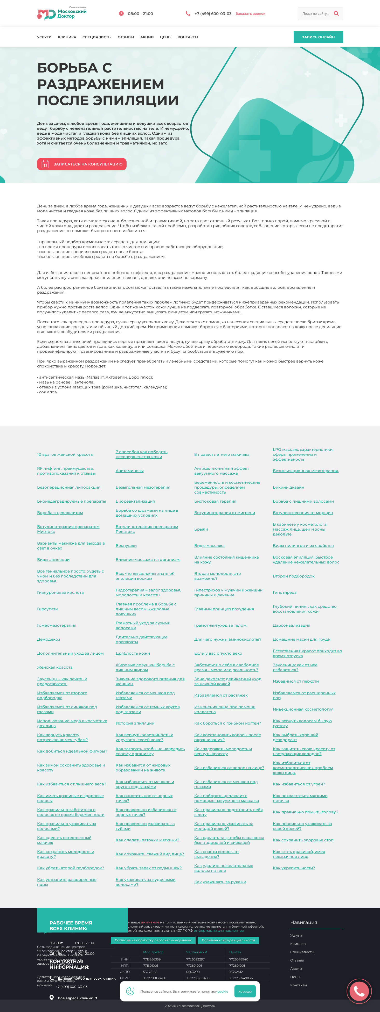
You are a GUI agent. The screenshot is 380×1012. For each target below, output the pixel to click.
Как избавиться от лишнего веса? (71, 784)
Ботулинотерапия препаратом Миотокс (68, 529)
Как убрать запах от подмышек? (149, 867)
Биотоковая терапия (215, 501)
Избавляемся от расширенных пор (304, 695)
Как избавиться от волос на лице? (229, 767)
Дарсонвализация (291, 625)
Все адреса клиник (78, 998)
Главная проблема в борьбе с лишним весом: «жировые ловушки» (146, 609)
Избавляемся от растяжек (221, 695)
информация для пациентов (219, 930)
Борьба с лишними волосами (303, 501)
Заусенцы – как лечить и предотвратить (62, 681)
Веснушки (126, 545)
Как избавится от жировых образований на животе (143, 767)
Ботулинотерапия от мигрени (224, 512)
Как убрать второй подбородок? (70, 867)
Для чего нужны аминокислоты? (227, 639)
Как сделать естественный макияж (64, 840)
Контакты (188, 37)
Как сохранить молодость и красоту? (65, 854)
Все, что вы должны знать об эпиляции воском (145, 576)
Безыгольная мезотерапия (143, 487)
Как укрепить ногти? (294, 867)
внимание (150, 922)
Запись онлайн (318, 37)
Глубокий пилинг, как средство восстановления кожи (305, 609)
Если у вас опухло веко (218, 653)
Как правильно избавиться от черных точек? (146, 812)
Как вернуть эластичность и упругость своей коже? (144, 737)
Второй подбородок (294, 576)
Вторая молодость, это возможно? (217, 576)
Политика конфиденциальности (228, 940)
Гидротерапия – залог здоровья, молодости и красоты (148, 592)
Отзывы (126, 37)
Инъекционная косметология (303, 709)
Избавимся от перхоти (296, 681)
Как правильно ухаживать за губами (145, 826)
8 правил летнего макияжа (222, 454)
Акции (147, 37)
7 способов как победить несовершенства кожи (142, 454)
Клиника (67, 37)
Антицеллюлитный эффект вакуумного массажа (221, 471)
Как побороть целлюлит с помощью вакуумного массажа (226, 798)
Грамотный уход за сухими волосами (143, 625)
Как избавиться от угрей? (299, 784)
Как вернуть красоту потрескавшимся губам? (62, 737)
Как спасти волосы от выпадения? (216, 854)
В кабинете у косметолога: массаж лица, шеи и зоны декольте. (300, 529)
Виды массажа (209, 545)
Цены (165, 37)
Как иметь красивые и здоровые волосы (70, 798)
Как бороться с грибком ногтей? (227, 723)
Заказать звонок (250, 13)
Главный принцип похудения (224, 608)
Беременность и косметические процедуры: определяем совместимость (227, 487)
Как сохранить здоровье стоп (303, 839)
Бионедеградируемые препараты (71, 501)
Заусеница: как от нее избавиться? (295, 667)
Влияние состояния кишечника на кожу (226, 560)
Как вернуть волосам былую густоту (302, 723)
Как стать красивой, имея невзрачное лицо (299, 854)
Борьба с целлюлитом (60, 512)
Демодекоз (48, 639)
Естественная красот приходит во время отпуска (307, 653)
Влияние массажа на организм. (148, 559)
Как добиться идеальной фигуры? (72, 751)
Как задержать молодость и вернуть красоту (223, 751)
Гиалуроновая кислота (60, 592)
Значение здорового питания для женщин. (150, 681)
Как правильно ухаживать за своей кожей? (302, 826)
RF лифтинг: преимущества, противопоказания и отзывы (66, 471)
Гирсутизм (47, 608)
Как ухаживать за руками (220, 881)
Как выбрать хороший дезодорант (295, 737)
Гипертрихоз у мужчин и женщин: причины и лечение (228, 592)
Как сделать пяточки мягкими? (147, 839)
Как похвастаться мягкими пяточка (300, 798)
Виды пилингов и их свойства (303, 545)
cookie (224, 991)
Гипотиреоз (284, 592)
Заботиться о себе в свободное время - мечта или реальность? (226, 667)
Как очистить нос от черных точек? (144, 798)
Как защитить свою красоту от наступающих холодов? (304, 751)
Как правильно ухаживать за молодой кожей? (223, 826)
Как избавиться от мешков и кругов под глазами (145, 784)
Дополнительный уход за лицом (70, 653)
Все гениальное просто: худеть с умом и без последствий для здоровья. (70, 576)
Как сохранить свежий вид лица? (150, 853)
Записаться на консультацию (88, 164)
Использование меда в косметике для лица (72, 723)
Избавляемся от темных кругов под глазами (148, 709)
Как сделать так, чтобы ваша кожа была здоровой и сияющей (229, 840)
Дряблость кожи (133, 653)
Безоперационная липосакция (68, 487)
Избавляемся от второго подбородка (62, 695)
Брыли (201, 529)
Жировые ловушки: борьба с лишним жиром (145, 667)
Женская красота (55, 667)
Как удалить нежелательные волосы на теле (223, 868)
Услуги (44, 37)
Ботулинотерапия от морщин (303, 512)
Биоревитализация (135, 501)
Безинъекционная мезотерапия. (306, 470)
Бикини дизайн (288, 487)
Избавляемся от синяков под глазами (67, 709)
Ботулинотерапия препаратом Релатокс (147, 529)
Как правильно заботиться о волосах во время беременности (71, 812)
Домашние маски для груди (301, 639)
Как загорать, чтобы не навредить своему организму (150, 751)
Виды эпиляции (53, 559)
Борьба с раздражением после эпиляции (79, 403)
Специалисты (97, 37)
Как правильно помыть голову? (305, 811)
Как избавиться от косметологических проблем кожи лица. (303, 767)
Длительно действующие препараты (142, 639)
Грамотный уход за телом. (220, 625)
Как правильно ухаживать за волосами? (66, 826)
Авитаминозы (130, 470)
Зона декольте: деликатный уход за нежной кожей (227, 681)
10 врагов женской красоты (65, 454)
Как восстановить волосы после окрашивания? (227, 737)
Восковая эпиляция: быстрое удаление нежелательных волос (306, 560)
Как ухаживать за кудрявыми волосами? (146, 882)
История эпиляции (135, 723)
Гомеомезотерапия (56, 625)
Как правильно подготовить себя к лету (228, 812)
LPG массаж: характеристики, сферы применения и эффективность (303, 454)
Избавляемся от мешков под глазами (145, 695)
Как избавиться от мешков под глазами (226, 784)
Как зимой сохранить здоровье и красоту (71, 767)
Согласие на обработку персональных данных (153, 940)
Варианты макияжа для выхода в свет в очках (71, 546)
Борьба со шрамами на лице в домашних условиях (147, 513)
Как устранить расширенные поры (66, 882)
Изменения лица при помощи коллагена (224, 709)
